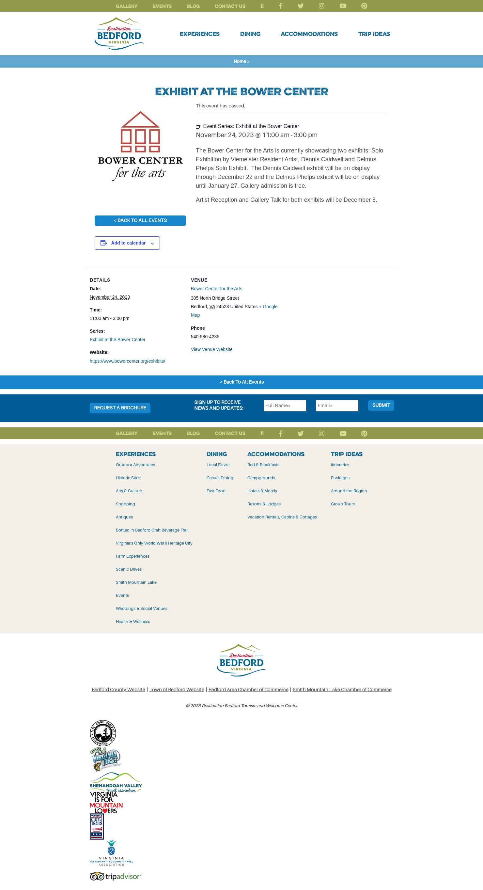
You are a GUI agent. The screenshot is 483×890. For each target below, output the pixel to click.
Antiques (124, 516)
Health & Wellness (133, 621)
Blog (193, 6)
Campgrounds (261, 477)
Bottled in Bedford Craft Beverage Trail (152, 529)
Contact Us (230, 6)
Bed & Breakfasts (263, 464)
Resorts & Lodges (264, 503)
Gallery (127, 6)
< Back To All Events (140, 220)
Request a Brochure (120, 407)
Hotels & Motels (262, 490)
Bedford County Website (118, 689)
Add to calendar (128, 243)
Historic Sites (128, 477)
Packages (340, 477)
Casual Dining (220, 477)
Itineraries (340, 464)
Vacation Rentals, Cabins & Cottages (282, 516)
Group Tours (343, 503)
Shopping (125, 503)
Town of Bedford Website (176, 689)
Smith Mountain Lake (136, 582)
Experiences (200, 34)
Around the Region (349, 490)
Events (162, 6)
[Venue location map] (326, 313)
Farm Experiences (132, 555)
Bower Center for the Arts (216, 288)
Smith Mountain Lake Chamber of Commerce (342, 689)
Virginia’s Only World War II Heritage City (154, 542)
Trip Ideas (374, 34)
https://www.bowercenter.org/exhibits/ (127, 361)
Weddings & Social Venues (141, 608)
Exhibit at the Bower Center (117, 339)
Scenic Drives (129, 568)
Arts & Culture (129, 490)
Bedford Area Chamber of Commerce (248, 689)
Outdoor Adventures (135, 464)
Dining (250, 34)
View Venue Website (212, 349)
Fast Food (216, 490)
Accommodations (309, 34)
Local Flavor (218, 464)
